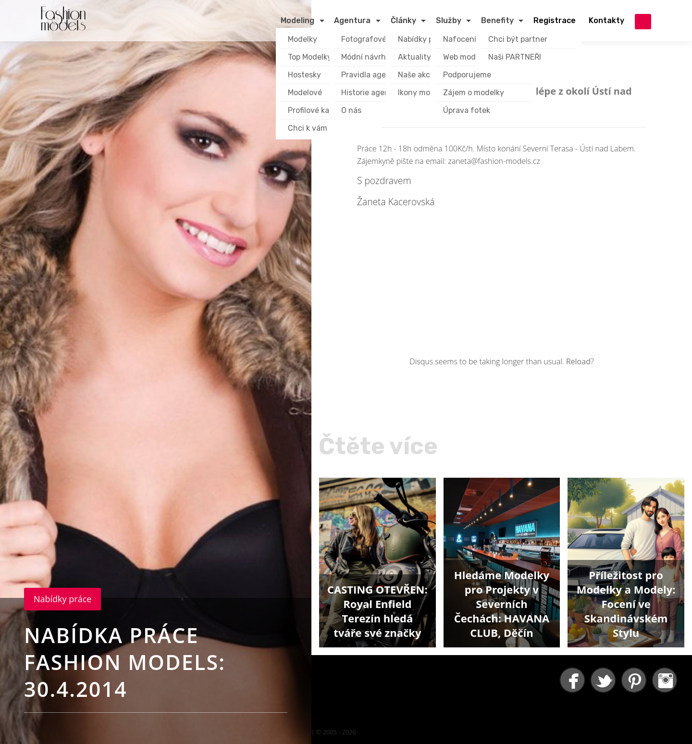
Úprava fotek (466, 110)
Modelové (305, 92)
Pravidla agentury (373, 74)
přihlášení (643, 21)
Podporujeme (467, 74)
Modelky (302, 39)
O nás (351, 110)
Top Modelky (310, 57)
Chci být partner (517, 39)
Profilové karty (314, 110)
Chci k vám (307, 128)
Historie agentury (373, 92)
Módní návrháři (368, 57)
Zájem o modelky (473, 92)
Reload (578, 361)
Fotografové (363, 39)
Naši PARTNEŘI (514, 57)
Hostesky (304, 74)
